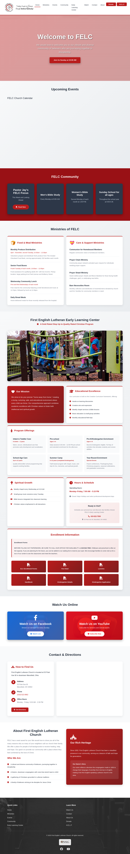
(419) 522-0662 (22, 695)
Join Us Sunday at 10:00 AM (65, 60)
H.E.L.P (121, 4)
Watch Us (69, 810)
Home (37, 5)
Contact (94, 5)
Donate (111, 4)
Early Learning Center (74, 7)
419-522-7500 (96, 516)
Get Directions (20, 709)
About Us (69, 818)
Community (64, 5)
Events (55, 5)
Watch (86, 5)
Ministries (46, 5)
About (102, 5)
